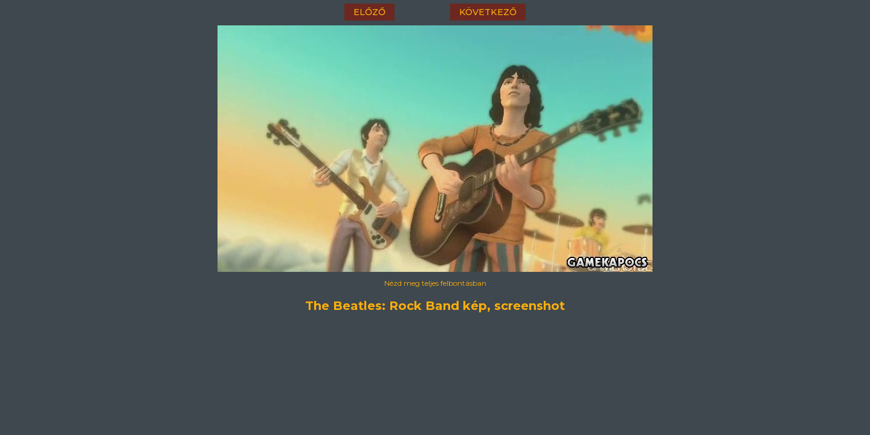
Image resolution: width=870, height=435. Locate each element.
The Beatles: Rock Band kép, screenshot (435, 305)
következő (488, 12)
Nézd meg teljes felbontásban (435, 283)
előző (369, 12)
